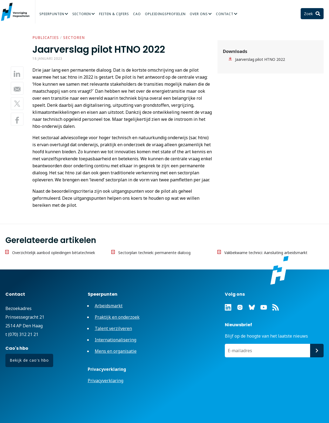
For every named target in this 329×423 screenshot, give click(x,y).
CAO (137, 14)
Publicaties (45, 37)
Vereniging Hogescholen (17, 12)
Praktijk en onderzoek (117, 317)
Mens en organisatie (116, 351)
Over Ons (199, 14)
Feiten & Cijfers (114, 14)
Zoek (309, 13)
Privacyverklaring (105, 381)
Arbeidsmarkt (109, 306)
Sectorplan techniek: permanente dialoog (154, 252)
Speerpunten (51, 14)
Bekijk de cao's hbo (29, 360)
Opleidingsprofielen (165, 14)
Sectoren (81, 14)
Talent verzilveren (113, 328)
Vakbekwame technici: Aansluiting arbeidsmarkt (265, 252)
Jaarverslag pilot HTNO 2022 (260, 59)
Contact (224, 14)
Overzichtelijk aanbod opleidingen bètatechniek (53, 252)
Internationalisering (115, 340)
